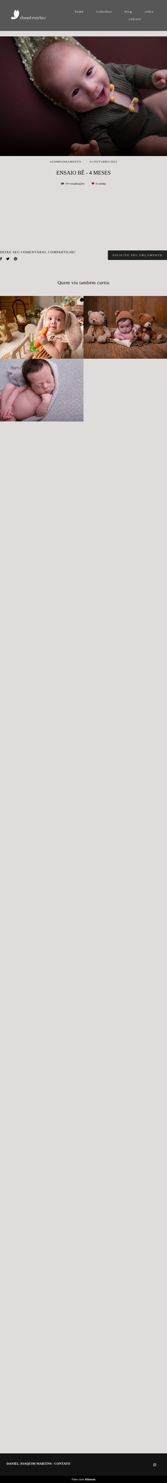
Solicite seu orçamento (137, 1301)
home (79, 11)
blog (128, 11)
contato (135, 19)
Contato (62, 1477)
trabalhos (104, 11)
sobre (149, 11)
